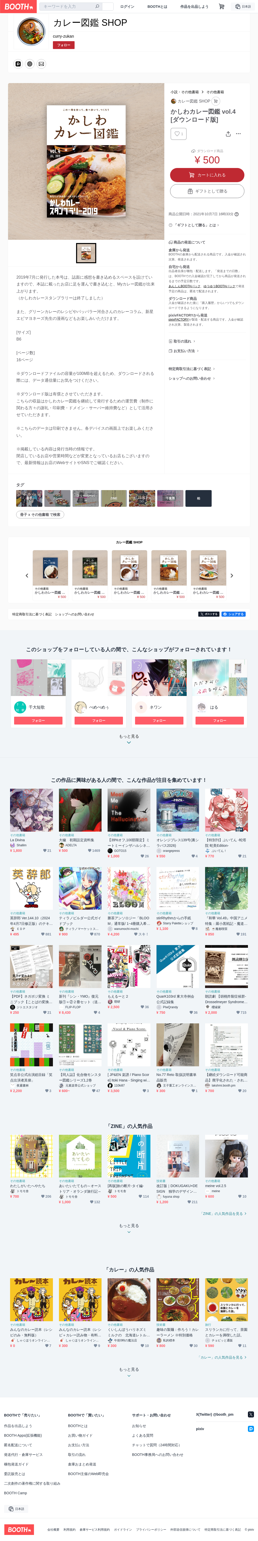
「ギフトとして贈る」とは (195, 225)
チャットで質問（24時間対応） (157, 1445)
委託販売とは (14, 1474)
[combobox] (70, 7)
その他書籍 (215, 92)
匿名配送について (18, 1445)
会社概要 (53, 1529)
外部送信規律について (185, 1529)
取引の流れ (182, 341)
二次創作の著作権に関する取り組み (32, 1483)
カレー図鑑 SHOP (129, 542)
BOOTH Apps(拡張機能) (23, 1435)
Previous (27, 575)
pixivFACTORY (179, 319)
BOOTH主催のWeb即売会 (88, 1474)
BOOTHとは (157, 6)
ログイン (127, 6)
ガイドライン (123, 1529)
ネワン (156, 707)
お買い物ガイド (80, 1435)
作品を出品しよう (194, 6)
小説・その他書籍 (185, 92)
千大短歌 (37, 707)
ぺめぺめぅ (99, 707)
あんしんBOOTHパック (185, 286)
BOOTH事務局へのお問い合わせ (157, 1455)
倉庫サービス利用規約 (95, 1529)
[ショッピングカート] (221, 6)
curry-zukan (63, 36)
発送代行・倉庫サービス (23, 1455)
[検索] (97, 6)
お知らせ (139, 1426)
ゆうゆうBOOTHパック (220, 286)
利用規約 (69, 1529)
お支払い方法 (184, 351)
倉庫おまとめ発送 (82, 1464)
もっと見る (129, 740)
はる (214, 707)
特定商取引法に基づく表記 (190, 369)
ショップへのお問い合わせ (190, 378)
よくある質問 (142, 1435)
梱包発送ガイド (16, 1464)
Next (232, 575)
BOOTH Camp (15, 1493)
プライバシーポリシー (151, 1529)
